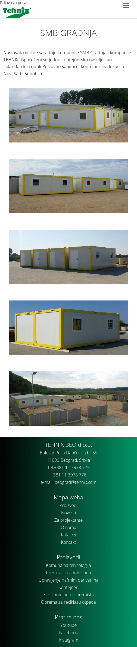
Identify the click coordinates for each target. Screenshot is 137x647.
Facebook (68, 633)
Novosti (68, 513)
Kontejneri (68, 587)
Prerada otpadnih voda (68, 573)
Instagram (68, 640)
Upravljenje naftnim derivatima (68, 580)
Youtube (68, 625)
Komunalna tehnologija (68, 565)
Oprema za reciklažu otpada (68, 602)
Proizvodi (68, 505)
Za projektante (68, 520)
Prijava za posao (14, 2)
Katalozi (68, 535)
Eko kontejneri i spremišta (68, 595)
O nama (68, 527)
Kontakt (68, 542)
